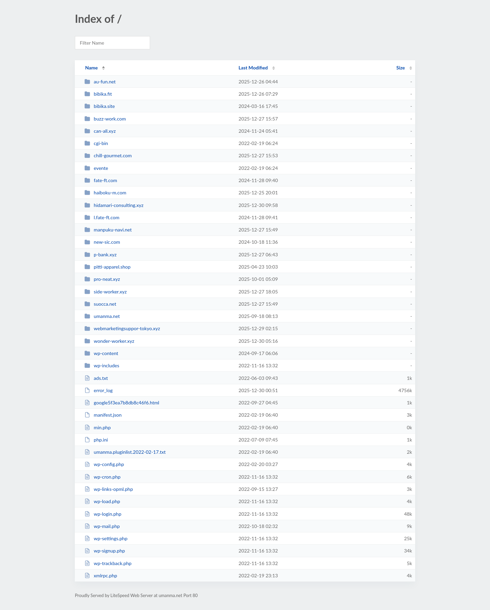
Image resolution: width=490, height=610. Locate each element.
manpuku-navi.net (108, 229)
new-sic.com (102, 242)
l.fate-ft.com (101, 217)
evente (96, 168)
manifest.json (102, 415)
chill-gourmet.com (108, 155)
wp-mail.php (102, 526)
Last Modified (253, 67)
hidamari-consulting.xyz (113, 205)
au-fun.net (100, 81)
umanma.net (102, 316)
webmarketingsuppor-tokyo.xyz (122, 328)
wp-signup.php (104, 550)
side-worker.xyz (105, 291)
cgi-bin (96, 143)
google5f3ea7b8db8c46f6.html (121, 402)
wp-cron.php (102, 477)
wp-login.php (102, 514)
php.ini (96, 440)
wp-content (101, 353)
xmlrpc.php (100, 575)
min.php (97, 427)
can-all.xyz (100, 131)
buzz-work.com (105, 119)
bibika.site (99, 106)
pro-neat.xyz (102, 279)
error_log (98, 390)
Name (91, 67)
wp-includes (101, 365)
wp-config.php (104, 464)
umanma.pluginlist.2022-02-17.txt (125, 452)
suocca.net (100, 304)
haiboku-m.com (105, 192)
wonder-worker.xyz (109, 341)
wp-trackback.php (107, 563)
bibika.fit (98, 94)
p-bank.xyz (100, 254)
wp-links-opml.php (108, 489)
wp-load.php (102, 501)
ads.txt (96, 378)
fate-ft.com (100, 180)
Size (400, 67)
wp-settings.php (105, 538)
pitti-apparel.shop (107, 267)
